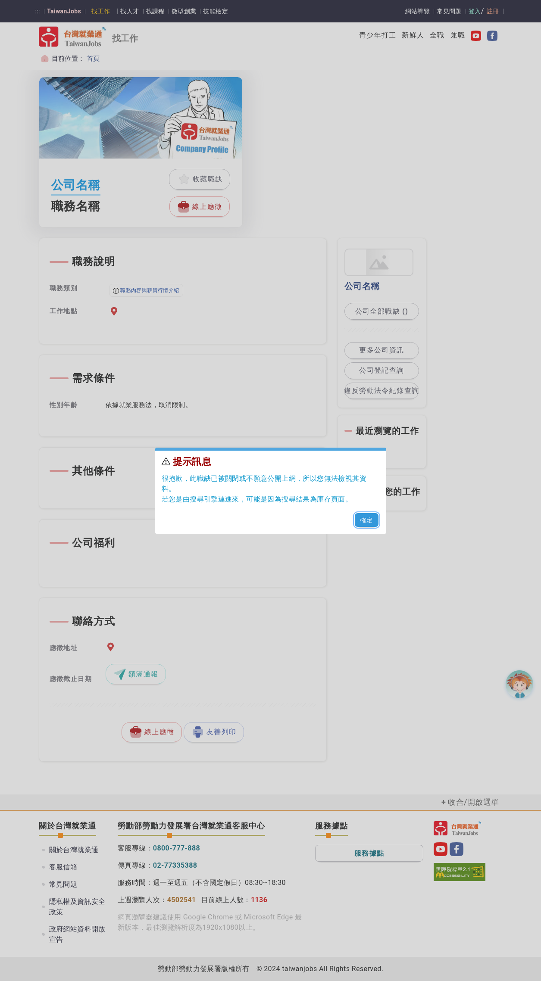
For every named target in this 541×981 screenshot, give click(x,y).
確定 (366, 520)
